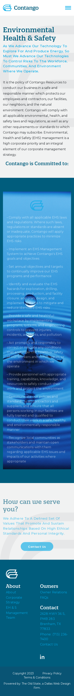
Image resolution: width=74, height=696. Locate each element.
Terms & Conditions (37, 677)
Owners (49, 586)
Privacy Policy (52, 673)
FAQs (44, 597)
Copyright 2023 (23, 673)
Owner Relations (53, 592)
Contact (49, 607)
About (13, 586)
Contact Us (37, 548)
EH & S (11, 607)
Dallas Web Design (57, 683)
